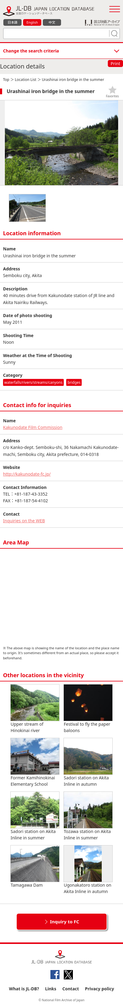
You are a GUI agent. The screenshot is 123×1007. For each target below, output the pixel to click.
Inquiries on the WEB (24, 521)
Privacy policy (99, 989)
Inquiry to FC (64, 921)
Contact (70, 989)
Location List (25, 79)
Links (50, 989)
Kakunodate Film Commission (32, 427)
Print (115, 63)
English (32, 22)
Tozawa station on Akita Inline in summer (88, 816)
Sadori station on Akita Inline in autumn (88, 762)
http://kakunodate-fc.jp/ (27, 474)
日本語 (13, 22)
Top (6, 79)
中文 (52, 22)
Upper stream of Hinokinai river (35, 708)
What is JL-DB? (24, 989)
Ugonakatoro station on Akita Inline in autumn (88, 869)
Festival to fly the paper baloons (88, 708)
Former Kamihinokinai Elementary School (35, 762)
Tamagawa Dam (35, 866)
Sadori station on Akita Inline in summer (35, 816)
